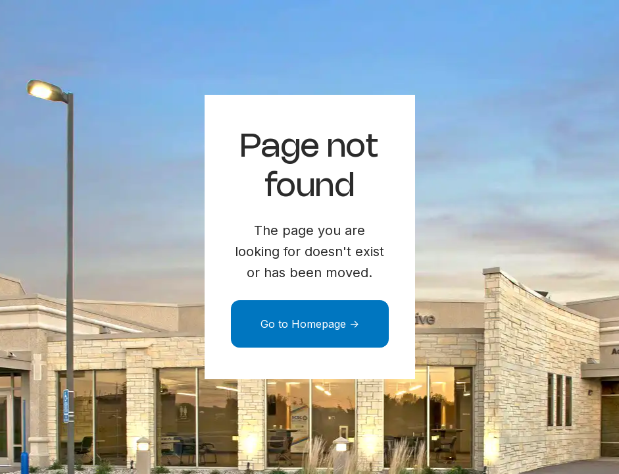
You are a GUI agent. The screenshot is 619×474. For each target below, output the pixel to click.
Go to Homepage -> (309, 323)
